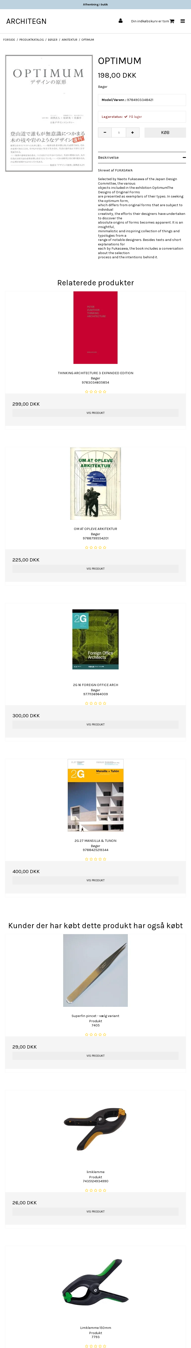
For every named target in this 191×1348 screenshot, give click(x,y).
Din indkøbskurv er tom (152, 21)
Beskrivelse (108, 157)
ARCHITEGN (26, 21)
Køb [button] (165, 132)
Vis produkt (96, 413)
